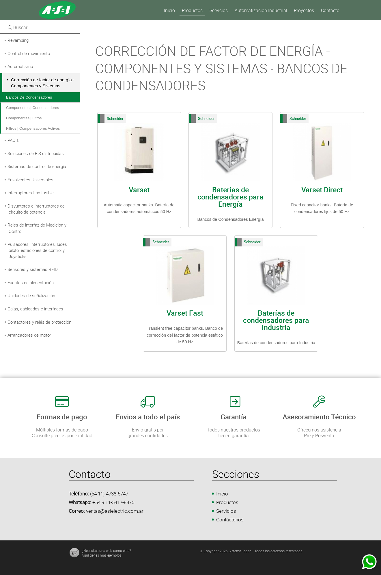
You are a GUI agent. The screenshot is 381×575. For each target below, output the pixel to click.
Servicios (226, 511)
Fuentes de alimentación (31, 282)
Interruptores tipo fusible (31, 192)
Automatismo (20, 66)
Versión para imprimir (102, 23)
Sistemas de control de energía (37, 166)
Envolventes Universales (30, 179)
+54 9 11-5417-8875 (113, 502)
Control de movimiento (29, 53)
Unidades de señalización (31, 295)
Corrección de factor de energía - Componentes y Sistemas (42, 82)
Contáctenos (230, 519)
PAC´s (13, 140)
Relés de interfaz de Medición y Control (37, 228)
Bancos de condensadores (29, 97)
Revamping (18, 40)
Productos (227, 502)
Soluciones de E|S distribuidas (36, 153)
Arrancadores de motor (29, 335)
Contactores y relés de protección (39, 322)
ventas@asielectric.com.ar (114, 511)
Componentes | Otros (24, 118)
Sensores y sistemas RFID (33, 269)
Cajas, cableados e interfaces (35, 309)
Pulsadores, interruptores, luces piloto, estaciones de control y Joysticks (37, 250)
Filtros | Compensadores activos (33, 128)
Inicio (222, 493)
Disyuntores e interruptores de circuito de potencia (36, 209)
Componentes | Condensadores (32, 107)
